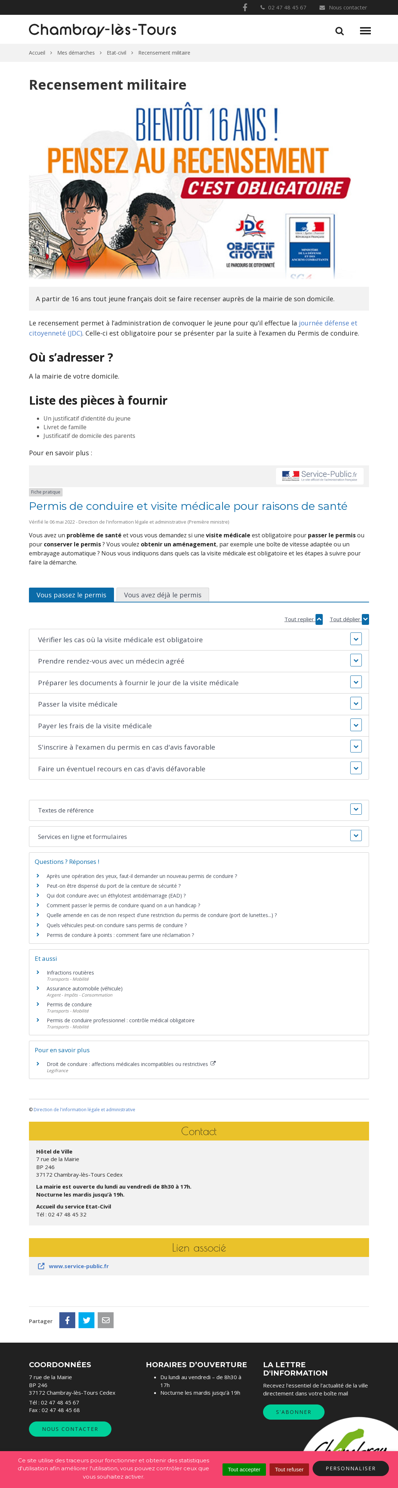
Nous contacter (343, 7)
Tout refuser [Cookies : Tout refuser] (289, 1469)
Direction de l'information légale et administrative (84, 1110)
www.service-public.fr (73, 1266)
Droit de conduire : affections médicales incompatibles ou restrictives (131, 1064)
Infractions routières (70, 972)
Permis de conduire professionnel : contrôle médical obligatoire (121, 1020)
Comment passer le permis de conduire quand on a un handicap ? (123, 905)
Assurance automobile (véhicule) (85, 988)
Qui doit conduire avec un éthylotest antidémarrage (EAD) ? (116, 895)
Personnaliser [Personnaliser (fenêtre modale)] (351, 1468)
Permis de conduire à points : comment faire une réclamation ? (120, 934)
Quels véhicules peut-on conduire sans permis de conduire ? (117, 925)
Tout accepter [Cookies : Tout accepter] (244, 1469)
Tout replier (303, 619)
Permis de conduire (69, 1004)
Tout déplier (349, 619)
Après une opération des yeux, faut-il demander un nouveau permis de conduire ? (142, 876)
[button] (199, 640)
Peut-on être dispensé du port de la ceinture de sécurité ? (114, 885)
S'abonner (294, 1411)
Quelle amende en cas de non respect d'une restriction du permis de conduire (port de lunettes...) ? (162, 915)
